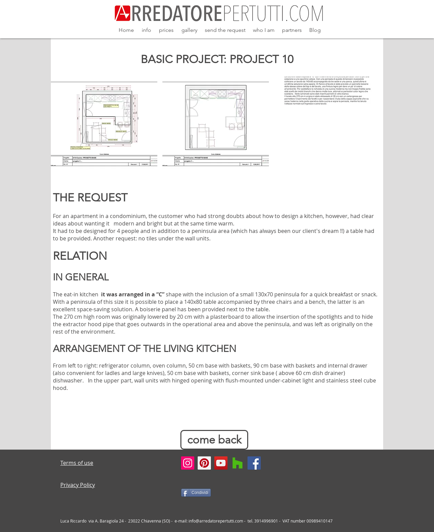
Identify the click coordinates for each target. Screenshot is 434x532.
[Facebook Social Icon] (254, 463)
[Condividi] (196, 493)
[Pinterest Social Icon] (204, 463)
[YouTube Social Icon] (221, 463)
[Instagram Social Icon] (187, 463)
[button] (104, 126)
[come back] (214, 440)
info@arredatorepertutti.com (216, 521)
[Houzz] (237, 463)
